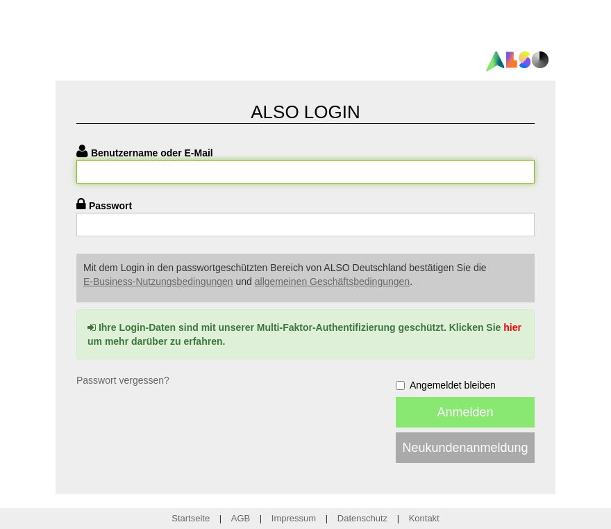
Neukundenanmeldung (465, 448)
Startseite (190, 518)
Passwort (110, 205)
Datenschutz (362, 518)
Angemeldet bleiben (446, 385)
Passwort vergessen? (122, 380)
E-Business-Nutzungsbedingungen (158, 281)
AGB (240, 518)
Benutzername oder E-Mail (152, 152)
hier (512, 327)
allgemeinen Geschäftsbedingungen (332, 281)
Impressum (293, 518)
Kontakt (424, 518)
